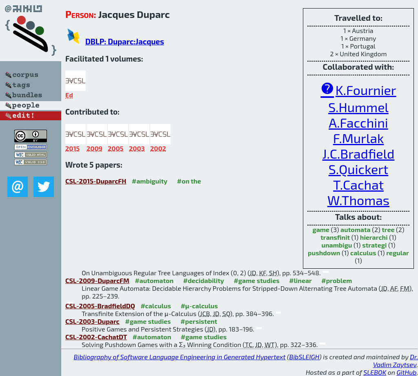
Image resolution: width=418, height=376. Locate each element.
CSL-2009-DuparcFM (97, 280)
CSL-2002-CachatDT (96, 337)
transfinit (335, 237)
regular (397, 253)
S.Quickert (358, 169)
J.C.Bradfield (358, 153)
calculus (363, 253)
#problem (336, 280)
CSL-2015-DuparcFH (95, 181)
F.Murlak (358, 138)
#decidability (203, 280)
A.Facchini (358, 122)
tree (388, 229)
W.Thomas (358, 200)
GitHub (407, 372)
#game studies (256, 280)
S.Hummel (358, 107)
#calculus (155, 306)
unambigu (336, 245)
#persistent (198, 321)
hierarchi (374, 237)
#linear (300, 280)
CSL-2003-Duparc (92, 321)
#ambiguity (149, 181)
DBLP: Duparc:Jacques (124, 41)
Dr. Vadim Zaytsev (395, 360)
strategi (374, 245)
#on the (189, 181)
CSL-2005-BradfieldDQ (100, 306)
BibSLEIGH (304, 357)
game (320, 229)
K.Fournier (366, 89)
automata (355, 229)
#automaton (154, 280)
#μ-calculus (199, 306)
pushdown (324, 253)
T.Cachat (358, 184)
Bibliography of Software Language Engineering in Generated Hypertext (180, 357)
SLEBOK (374, 372)
